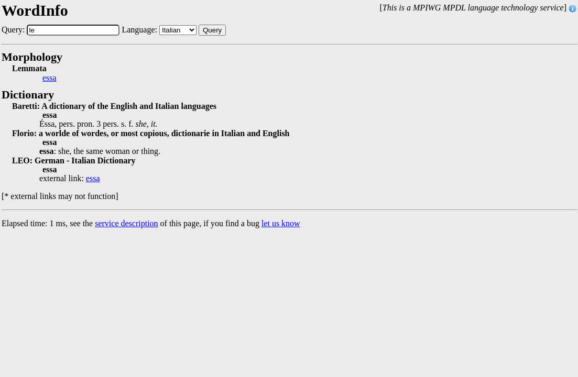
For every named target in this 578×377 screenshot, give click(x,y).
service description (126, 223)
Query (212, 30)
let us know (280, 223)
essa (49, 78)
